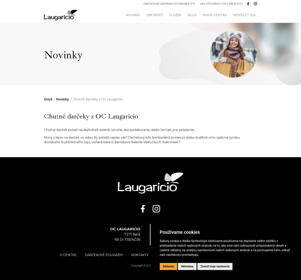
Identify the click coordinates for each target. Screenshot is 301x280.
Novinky (133, 15)
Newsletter (244, 15)
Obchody (154, 15)
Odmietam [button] (187, 266)
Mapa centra (215, 15)
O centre (68, 255)
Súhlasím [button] (168, 266)
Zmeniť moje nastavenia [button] (214, 266)
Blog (192, 15)
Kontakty (139, 255)
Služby (175, 15)
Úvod (48, 99)
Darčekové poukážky (104, 255)
